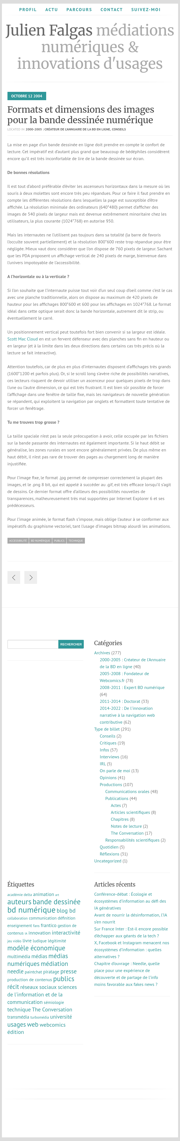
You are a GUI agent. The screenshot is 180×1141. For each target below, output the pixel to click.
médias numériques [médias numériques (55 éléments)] (37, 959)
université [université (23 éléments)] (61, 1016)
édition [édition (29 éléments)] (15, 1032)
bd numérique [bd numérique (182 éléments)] (31, 909)
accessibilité (18, 540)
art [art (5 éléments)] (57, 895)
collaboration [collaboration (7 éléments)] (17, 918)
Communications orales (127, 791)
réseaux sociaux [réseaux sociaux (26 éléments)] (38, 986)
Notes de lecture (126, 826)
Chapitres (120, 819)
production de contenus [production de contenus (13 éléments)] (29, 979)
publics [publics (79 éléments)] (63, 978)
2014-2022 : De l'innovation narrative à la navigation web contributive (127, 715)
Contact (112, 9)
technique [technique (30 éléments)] (19, 1009)
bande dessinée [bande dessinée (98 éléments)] (56, 901)
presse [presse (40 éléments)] (68, 971)
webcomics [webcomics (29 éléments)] (53, 1024)
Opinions (108, 777)
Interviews (109, 756)
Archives (102, 652)
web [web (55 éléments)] (32, 1024)
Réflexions (109, 854)
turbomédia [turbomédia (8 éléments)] (39, 1017)
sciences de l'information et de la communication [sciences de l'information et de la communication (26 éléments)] (42, 994)
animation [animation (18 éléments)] (43, 894)
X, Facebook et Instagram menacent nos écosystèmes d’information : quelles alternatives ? (131, 949)
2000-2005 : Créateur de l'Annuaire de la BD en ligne (68, 129)
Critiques (108, 743)
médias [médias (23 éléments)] (39, 956)
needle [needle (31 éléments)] (15, 971)
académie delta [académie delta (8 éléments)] (19, 894)
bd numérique (40, 540)
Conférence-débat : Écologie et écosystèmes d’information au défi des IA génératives (130, 901)
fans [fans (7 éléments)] (36, 925)
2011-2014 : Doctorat (120, 701)
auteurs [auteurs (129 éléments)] (19, 902)
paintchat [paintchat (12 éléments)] (33, 972)
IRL (103, 763)
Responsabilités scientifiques (132, 840)
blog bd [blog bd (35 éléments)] (66, 910)
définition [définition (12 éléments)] (66, 918)
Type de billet (107, 729)
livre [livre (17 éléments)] (27, 940)
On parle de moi (115, 770)
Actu (51, 9)
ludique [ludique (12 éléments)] (40, 940)
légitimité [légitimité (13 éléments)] (57, 940)
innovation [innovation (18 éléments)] (39, 933)
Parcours (79, 9)
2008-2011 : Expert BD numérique (132, 687)
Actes (116, 805)
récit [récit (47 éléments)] (13, 987)
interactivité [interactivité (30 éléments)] (66, 932)
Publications (117, 798)
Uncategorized (107, 861)
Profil (28, 9)
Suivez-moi (146, 9)
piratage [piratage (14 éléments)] (51, 972)
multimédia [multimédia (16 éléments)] (18, 956)
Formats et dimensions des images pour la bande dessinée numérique (80, 115)
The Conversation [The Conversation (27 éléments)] (52, 1009)
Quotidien (109, 847)
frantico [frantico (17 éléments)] (48, 925)
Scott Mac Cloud (22, 339)
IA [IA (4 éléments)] (26, 933)
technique (76, 540)
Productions (111, 784)
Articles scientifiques (130, 812)
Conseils (119, 129)
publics (59, 540)
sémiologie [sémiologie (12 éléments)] (54, 1002)
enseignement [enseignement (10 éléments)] (19, 925)
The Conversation (127, 833)
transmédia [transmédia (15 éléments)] (18, 1017)
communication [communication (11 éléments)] (42, 918)
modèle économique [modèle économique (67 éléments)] (36, 947)
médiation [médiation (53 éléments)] (54, 964)
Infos (104, 750)
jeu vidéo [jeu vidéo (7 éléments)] (14, 941)
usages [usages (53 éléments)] (16, 1024)
